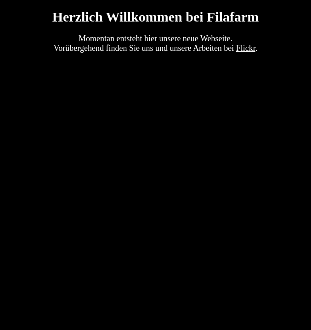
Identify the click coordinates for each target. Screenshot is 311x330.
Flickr (245, 48)
